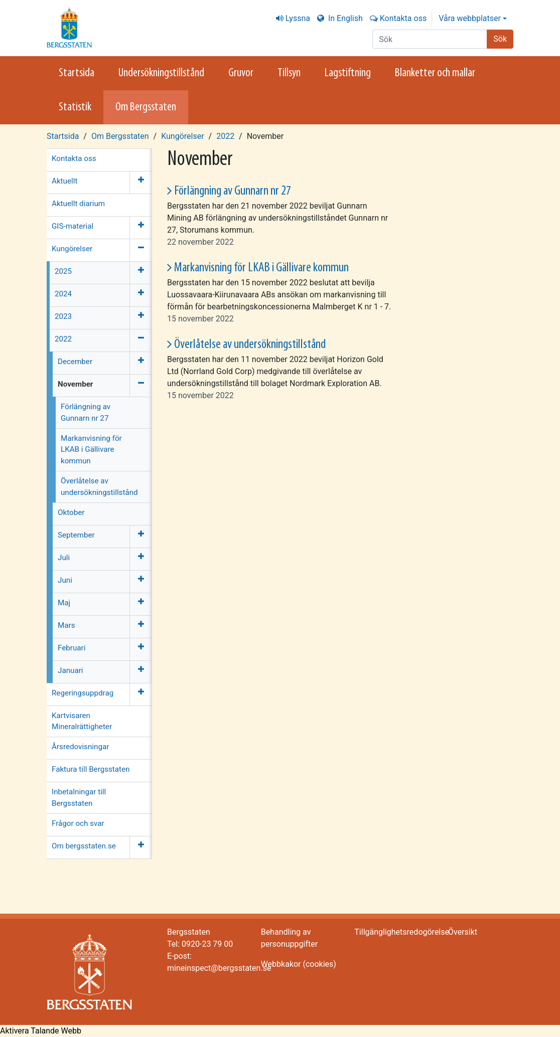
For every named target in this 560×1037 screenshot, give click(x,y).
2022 (225, 136)
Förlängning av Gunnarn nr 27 (232, 191)
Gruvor (240, 73)
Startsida (76, 73)
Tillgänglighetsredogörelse (401, 932)
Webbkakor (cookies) (298, 964)
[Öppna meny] (140, 182)
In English (344, 18)
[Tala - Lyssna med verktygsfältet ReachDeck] (40, 1031)
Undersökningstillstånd (161, 73)
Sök (500, 39)
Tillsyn (289, 73)
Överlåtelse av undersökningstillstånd (250, 345)
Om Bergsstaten (145, 107)
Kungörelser (182, 136)
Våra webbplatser (470, 18)
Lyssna (298, 18)
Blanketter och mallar (435, 73)
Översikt (462, 932)
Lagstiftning (348, 73)
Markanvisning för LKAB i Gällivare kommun (261, 268)
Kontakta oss (403, 18)
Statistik (75, 107)
